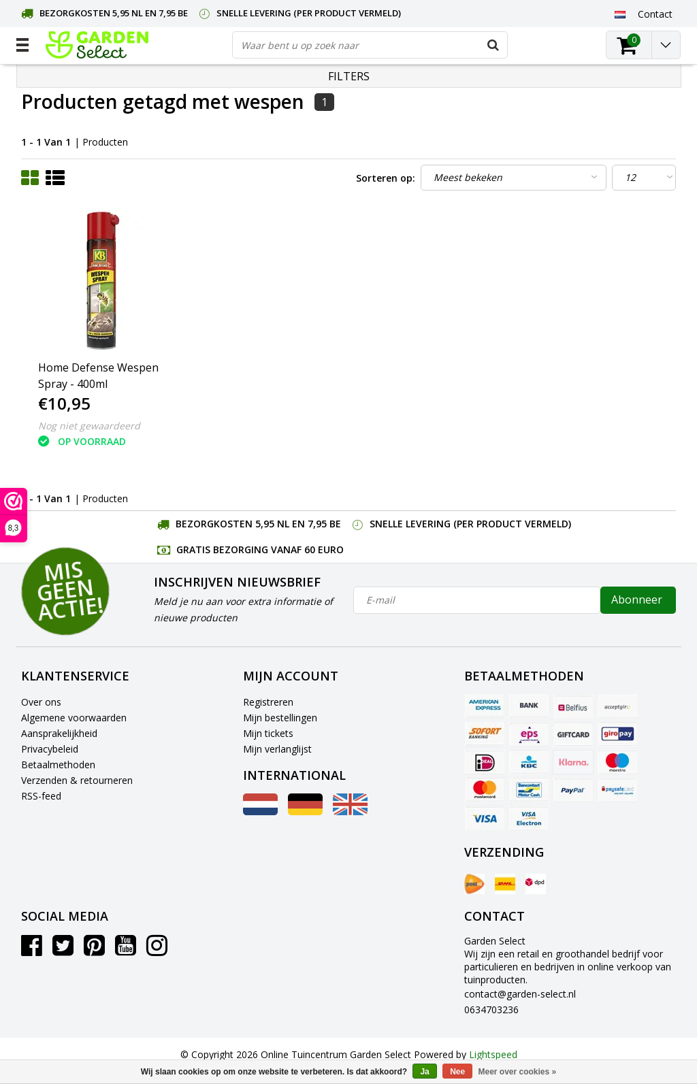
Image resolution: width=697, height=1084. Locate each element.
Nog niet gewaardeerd (89, 425)
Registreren (268, 701)
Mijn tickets (268, 733)
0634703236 (491, 1009)
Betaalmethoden (58, 764)
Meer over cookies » (518, 1072)
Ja (424, 1072)
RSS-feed (41, 795)
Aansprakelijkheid (59, 733)
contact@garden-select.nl (520, 993)
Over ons (41, 701)
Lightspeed (493, 1054)
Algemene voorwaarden (74, 717)
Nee (457, 1072)
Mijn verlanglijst (277, 748)
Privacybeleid (49, 748)
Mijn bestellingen (280, 717)
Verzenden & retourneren (77, 780)
